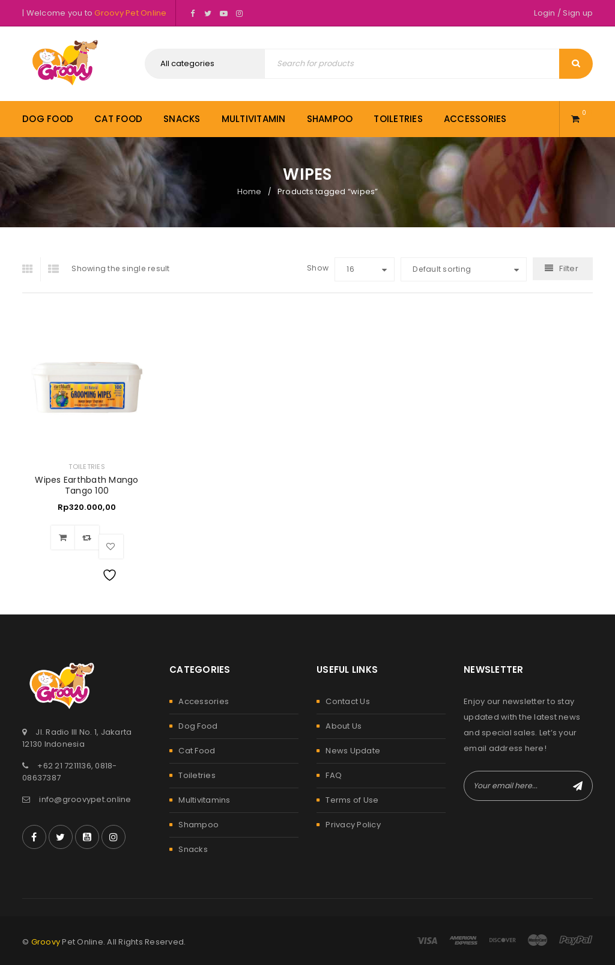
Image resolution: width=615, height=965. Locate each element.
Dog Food (197, 726)
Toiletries (86, 466)
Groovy (46, 942)
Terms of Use (352, 800)
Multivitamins (204, 800)
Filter (568, 268)
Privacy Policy (353, 824)
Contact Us (348, 701)
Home (249, 191)
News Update (353, 750)
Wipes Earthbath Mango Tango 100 (86, 485)
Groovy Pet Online (130, 13)
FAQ (334, 775)
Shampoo (198, 824)
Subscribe (578, 786)
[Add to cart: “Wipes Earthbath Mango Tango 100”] (63, 537)
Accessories (203, 701)
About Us (344, 726)
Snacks (193, 849)
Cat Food (196, 750)
